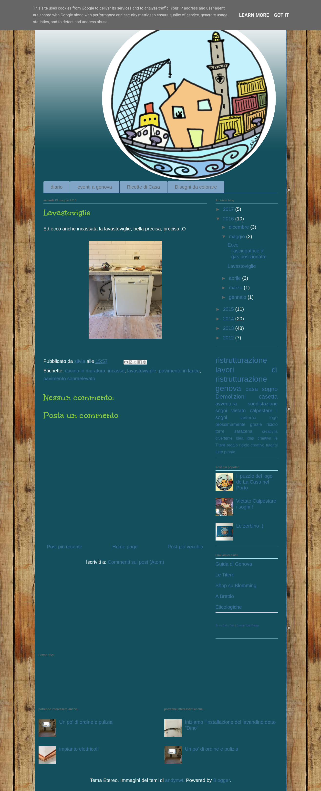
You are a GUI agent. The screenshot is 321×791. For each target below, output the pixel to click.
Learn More (254, 15)
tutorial (272, 445)
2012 (229, 337)
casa (252, 389)
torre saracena (234, 431)
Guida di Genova (234, 564)
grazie (256, 424)
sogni (221, 410)
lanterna (248, 417)
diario (57, 187)
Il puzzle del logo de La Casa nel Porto (254, 481)
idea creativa (259, 438)
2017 (229, 209)
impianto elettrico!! (79, 749)
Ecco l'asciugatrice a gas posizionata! (247, 250)
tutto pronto (225, 452)
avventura (226, 403)
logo (273, 417)
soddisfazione (263, 403)
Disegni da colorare (196, 187)
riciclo (272, 424)
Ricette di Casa (143, 187)
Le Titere (225, 574)
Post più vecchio (185, 546)
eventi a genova (94, 187)
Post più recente (65, 546)
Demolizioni (231, 396)
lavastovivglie (141, 370)
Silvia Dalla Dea (225, 625)
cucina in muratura (85, 370)
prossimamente (231, 424)
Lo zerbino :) (249, 526)
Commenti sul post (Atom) (136, 562)
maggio (237, 236)
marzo (236, 287)
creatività (270, 431)
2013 (229, 328)
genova (228, 388)
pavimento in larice (179, 370)
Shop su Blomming (236, 585)
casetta (268, 396)
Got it (281, 15)
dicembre (239, 227)
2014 (229, 318)
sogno (270, 389)
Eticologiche (229, 607)
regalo (232, 445)
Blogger (221, 780)
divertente (224, 438)
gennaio (238, 297)
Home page (124, 546)
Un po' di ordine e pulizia (86, 722)
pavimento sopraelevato (69, 378)
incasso (116, 370)
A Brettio (225, 596)
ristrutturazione (241, 360)
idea (239, 438)
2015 (229, 309)
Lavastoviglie (242, 266)
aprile (235, 278)
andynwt (174, 780)
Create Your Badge (248, 625)
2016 (229, 218)
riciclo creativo (251, 445)
